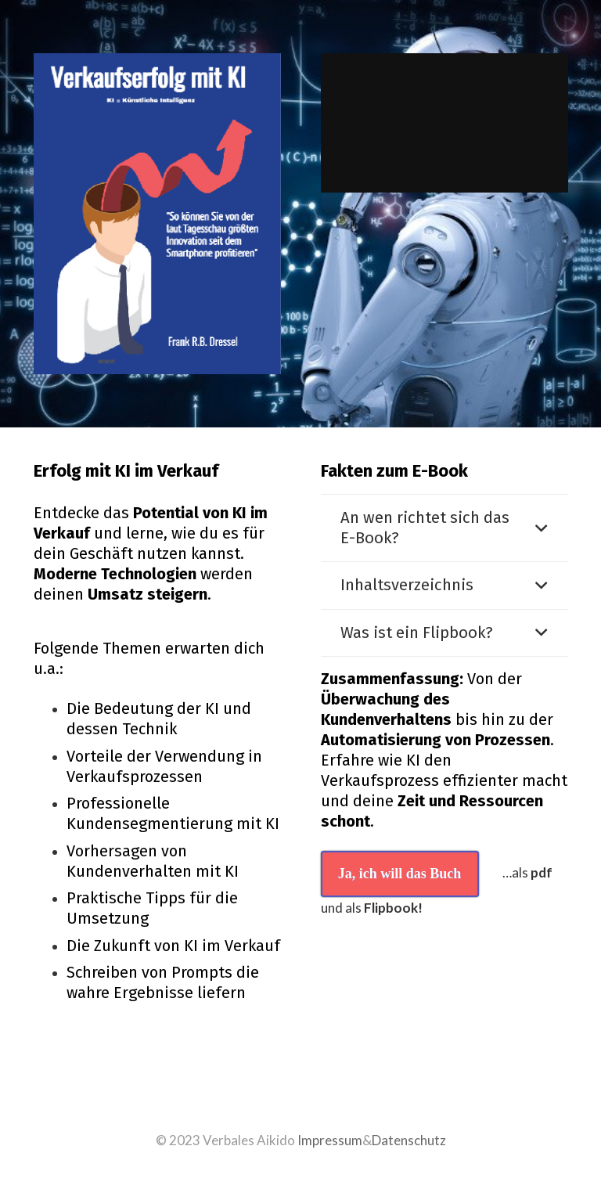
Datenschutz (409, 1140)
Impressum (329, 1140)
